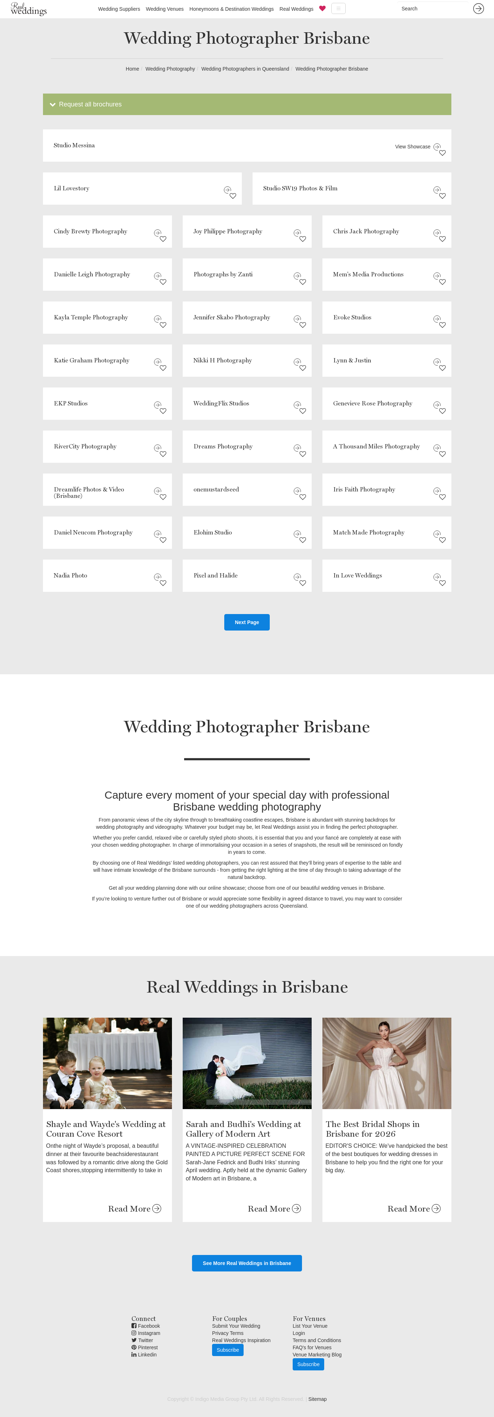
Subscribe (228, 1350)
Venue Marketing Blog (317, 1354)
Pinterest (144, 1347)
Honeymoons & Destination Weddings (232, 9)
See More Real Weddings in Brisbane (247, 1263)
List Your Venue (310, 1326)
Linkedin (144, 1354)
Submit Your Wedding (236, 1326)
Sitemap (317, 1399)
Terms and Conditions (317, 1340)
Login (299, 1333)
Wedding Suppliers (119, 9)
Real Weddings (296, 9)
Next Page (247, 622)
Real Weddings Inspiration (241, 1340)
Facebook (145, 1326)
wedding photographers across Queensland (258, 906)
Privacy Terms (228, 1333)
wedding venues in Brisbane (352, 888)
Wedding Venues (165, 9)
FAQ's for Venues (312, 1347)
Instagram (145, 1333)
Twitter (142, 1340)
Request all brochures (85, 104)
